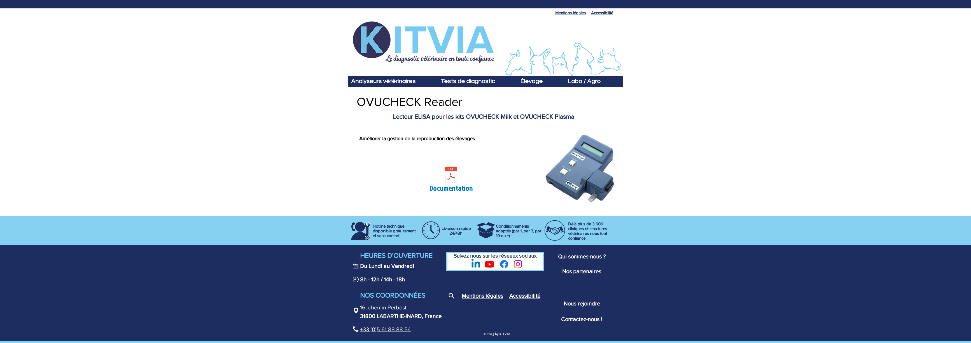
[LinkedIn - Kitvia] (475, 264)
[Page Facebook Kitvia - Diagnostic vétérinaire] (504, 264)
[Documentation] (451, 180)
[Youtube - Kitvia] (489, 264)
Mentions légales (482, 296)
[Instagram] (517, 264)
